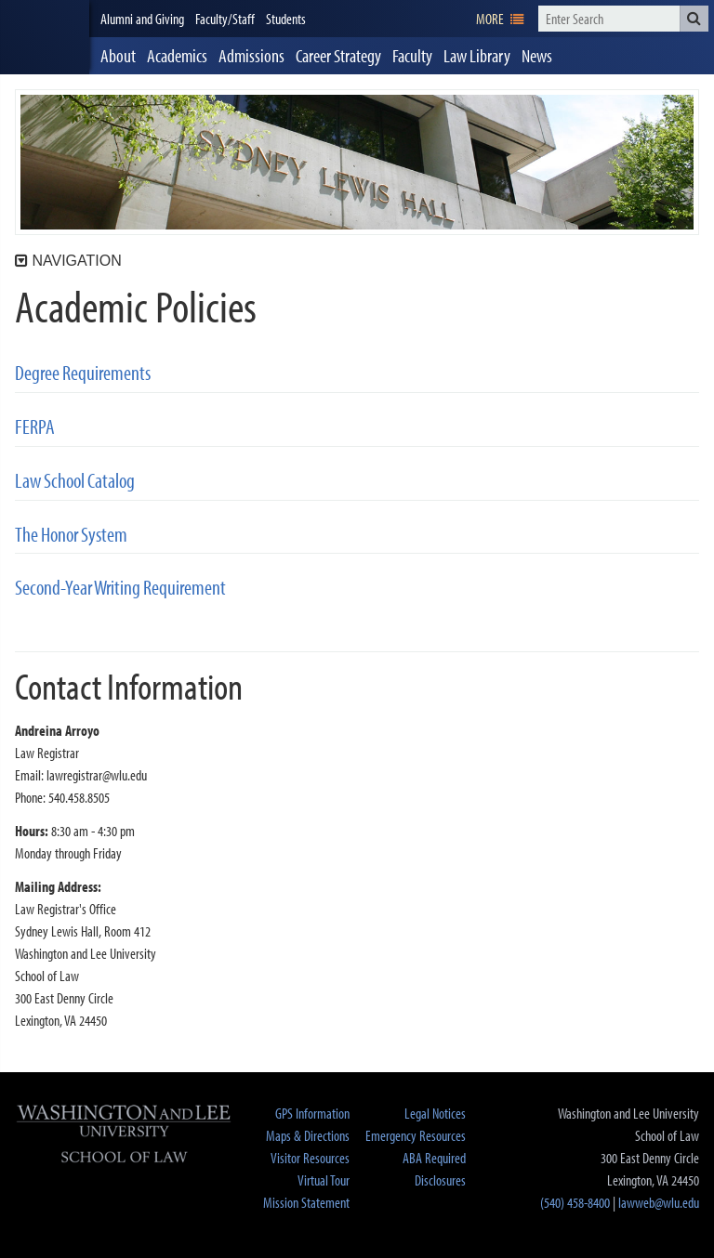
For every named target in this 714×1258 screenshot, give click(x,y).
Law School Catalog (75, 480)
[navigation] (500, 18)
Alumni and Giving (142, 18)
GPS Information (312, 1113)
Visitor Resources (310, 1157)
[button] (694, 19)
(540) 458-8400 (575, 1202)
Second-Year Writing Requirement (120, 587)
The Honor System (71, 534)
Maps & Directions (308, 1135)
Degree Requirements (83, 373)
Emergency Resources (415, 1135)
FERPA (35, 427)
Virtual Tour (324, 1180)
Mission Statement (306, 1202)
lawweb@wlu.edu (658, 1202)
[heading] (44, 37)
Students (286, 18)
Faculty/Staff (225, 18)
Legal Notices (435, 1113)
